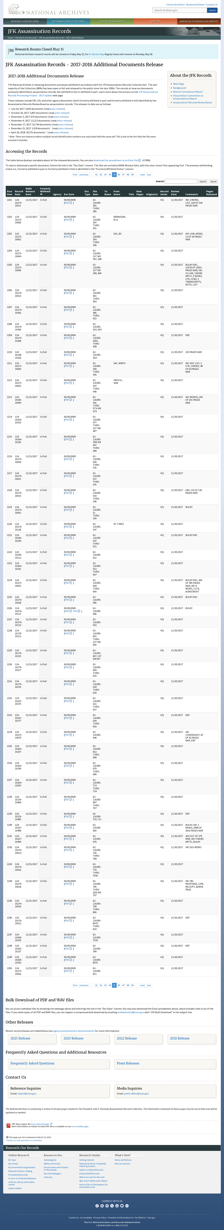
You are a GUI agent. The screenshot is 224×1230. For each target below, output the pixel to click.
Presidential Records (18, 1174)
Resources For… (53, 1155)
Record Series (164, 193)
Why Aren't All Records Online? (93, 1180)
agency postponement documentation (74, 1030)
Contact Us (212, 4)
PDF (67, 202)
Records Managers (52, 1173)
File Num (95, 193)
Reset (213, 181)
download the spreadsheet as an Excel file (115, 160)
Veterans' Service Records (68, 21)
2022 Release (127, 1038)
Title (131, 194)
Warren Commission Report (188, 91)
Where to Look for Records (92, 1177)
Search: (160, 181)
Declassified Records (89, 1173)
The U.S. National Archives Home (48, 9)
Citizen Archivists (175, 4)
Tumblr (112, 1206)
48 (128, 174)
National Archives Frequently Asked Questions (92, 1164)
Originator (152, 194)
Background (179, 87)
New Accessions (122, 1163)
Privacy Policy (99, 1217)
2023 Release (73, 1038)
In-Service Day (96, 54)
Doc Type (87, 193)
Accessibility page (80, 1126)
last (149, 174)
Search (212, 10)
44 (110, 174)
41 (96, 174)
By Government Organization (21, 1167)
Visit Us (155, 21)
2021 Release (179, 1038)
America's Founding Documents (199, 21)
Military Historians (52, 1163)
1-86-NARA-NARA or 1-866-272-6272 (112, 1225)
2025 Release (20, 1038)
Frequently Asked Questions (32, 1063)
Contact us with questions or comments (24, 1140)
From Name (117, 193)
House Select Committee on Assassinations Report (188, 97)
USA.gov (151, 1217)
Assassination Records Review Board (192, 102)
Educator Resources (112, 21)
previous (84, 174)
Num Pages (139, 193)
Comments (191, 194)
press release (57, 108)
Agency (57, 194)
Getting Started (86, 1159)
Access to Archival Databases (22, 1178)
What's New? (123, 1155)
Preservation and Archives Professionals (56, 1168)
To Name (107, 193)
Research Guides (89, 1155)
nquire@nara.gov (27, 1093)
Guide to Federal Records (91, 1169)
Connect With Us (112, 1201)
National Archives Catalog (20, 1171)
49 (132, 174)
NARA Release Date (30, 191)
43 (105, 174)
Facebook (97, 1206)
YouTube (117, 1206)
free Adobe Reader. (41, 1124)
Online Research (18, 1155)
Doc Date (69, 194)
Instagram (107, 1206)
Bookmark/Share (195, 4)
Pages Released (211, 193)
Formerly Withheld (45, 191)
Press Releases (128, 1063)
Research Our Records (25, 21)
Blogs (122, 1206)
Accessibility (86, 1217)
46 (119, 174)
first (75, 174)
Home (10, 37)
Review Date (175, 193)
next (142, 174)
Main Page (178, 83)
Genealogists (50, 1159)
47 (123, 174)
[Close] (220, 1201)
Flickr (127, 1206)
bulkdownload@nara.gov (131, 1012)
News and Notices (123, 1159)
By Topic (12, 1159)
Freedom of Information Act (121, 1217)
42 (101, 174)
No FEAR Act (140, 1217)
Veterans (48, 1177)
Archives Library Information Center (21, 1183)
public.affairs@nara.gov (136, 1093)
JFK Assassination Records (51, 37)
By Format (13, 1163)
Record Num (19, 193)
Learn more (196, 1224)
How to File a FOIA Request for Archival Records (93, 1185)
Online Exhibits (15, 1188)
